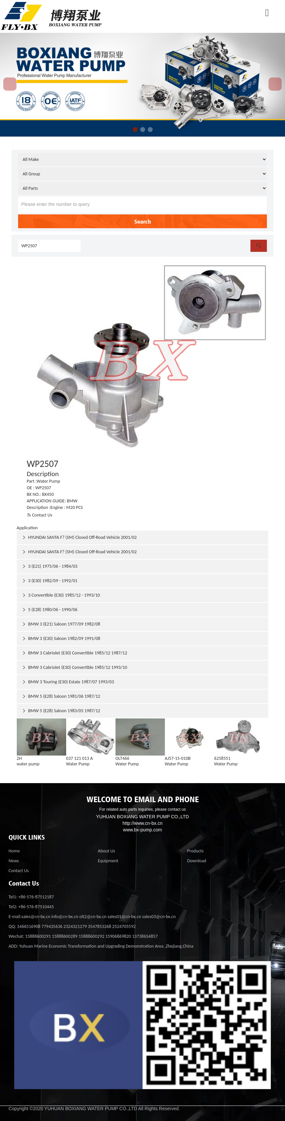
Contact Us (39, 515)
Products (195, 851)
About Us (106, 851)
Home (14, 851)
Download (196, 861)
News (14, 861)
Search (142, 221)
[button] (135, 129)
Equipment (108, 861)
